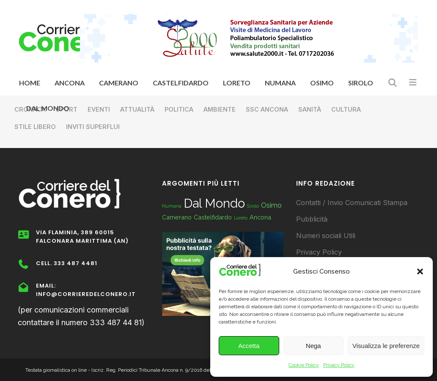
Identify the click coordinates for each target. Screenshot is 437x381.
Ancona (260, 217)
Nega (313, 345)
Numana (171, 205)
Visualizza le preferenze (386, 345)
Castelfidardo (213, 217)
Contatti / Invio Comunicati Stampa (351, 202)
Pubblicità (311, 219)
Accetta (248, 345)
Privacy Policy (339, 365)
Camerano (177, 217)
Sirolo (253, 205)
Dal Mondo (214, 203)
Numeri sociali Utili (325, 235)
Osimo (271, 205)
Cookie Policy (304, 365)
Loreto (240, 217)
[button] (420, 271)
